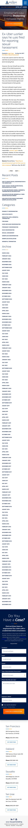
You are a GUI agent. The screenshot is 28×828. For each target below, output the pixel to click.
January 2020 (6, 391)
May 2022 (5, 354)
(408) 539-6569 (12, 805)
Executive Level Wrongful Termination (10, 217)
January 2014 (6, 598)
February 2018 (6, 457)
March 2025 (5, 282)
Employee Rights (7, 214)
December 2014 (6, 567)
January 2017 (6, 495)
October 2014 (6, 572)
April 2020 (5, 382)
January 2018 (6, 460)
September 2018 (7, 437)
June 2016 (5, 515)
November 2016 (6, 500)
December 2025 (6, 261)
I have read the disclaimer (10, 704)
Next (16, 171)
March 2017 (5, 489)
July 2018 (5, 443)
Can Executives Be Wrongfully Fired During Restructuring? (13, 195)
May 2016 (4, 518)
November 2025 (6, 264)
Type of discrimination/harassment (11, 671)
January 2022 (6, 359)
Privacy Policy (11, 707)
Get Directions (11, 742)
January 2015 (6, 564)
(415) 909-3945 (12, 737)
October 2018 (6, 434)
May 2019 (4, 414)
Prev (11, 171)
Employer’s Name (7, 696)
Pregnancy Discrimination (10, 227)
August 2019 (5, 405)
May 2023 (5, 339)
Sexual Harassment (13, 55)
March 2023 (5, 345)
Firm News (5, 55)
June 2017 (5, 480)
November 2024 (6, 293)
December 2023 (6, 319)
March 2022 (5, 356)
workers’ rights (13, 150)
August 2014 (5, 578)
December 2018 (6, 428)
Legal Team (11, 53)
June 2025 (5, 276)
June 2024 (5, 307)
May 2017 (4, 483)
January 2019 (6, 426)
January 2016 (6, 529)
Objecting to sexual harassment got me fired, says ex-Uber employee (14, 163)
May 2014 (4, 587)
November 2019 (6, 397)
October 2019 (6, 400)
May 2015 (4, 552)
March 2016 (5, 523)
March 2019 (5, 420)
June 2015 (5, 549)
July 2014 (5, 581)
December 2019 (6, 394)
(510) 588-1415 (12, 760)
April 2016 (5, 521)
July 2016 (5, 512)
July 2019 (5, 408)
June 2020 (5, 377)
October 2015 (6, 538)
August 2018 (6, 440)
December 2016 (6, 498)
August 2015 (5, 544)
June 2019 (5, 411)
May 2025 (5, 279)
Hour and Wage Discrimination (11, 224)
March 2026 (5, 253)
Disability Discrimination (9, 211)
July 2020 (5, 374)
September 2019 (7, 402)
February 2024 (6, 316)
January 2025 (6, 287)
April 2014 (5, 590)
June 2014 (5, 584)
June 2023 (5, 336)
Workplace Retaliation (9, 238)
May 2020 (5, 379)
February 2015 (6, 561)
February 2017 (6, 492)
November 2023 (6, 322)
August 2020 (6, 371)
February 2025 (6, 284)
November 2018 (6, 431)
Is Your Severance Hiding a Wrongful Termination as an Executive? (13, 190)
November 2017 (6, 466)
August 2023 (6, 330)
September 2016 (7, 506)
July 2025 (5, 273)
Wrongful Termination (9, 241)
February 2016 (6, 526)
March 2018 (5, 454)
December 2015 (6, 532)
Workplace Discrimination (10, 235)
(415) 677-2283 (21, 7)
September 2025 (7, 267)
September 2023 (7, 328)
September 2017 (7, 472)
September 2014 (7, 575)
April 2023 (5, 342)
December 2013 (6, 601)
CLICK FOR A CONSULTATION (13, 711)
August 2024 (6, 302)
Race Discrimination (8, 230)
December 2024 (6, 290)
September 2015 (7, 541)
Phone (4, 663)
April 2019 (5, 417)
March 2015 (5, 558)
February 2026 (6, 256)
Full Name (5, 647)
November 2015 (6, 535)
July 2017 (5, 477)
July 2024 (5, 305)
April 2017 (5, 486)
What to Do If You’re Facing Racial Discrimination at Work (12, 186)
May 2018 (4, 449)
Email (3, 655)
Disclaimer (4, 707)
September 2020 (7, 368)
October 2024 (6, 296)
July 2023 (5, 333)
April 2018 (5, 451)
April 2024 (5, 310)
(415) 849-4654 (12, 783)
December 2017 (6, 463)
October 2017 (6, 469)
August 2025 (6, 270)
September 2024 (7, 299)
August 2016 (5, 509)
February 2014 (6, 595)
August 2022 (6, 351)
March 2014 (5, 593)
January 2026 (6, 258)
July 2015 (5, 547)
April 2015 (5, 555)
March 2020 (5, 385)
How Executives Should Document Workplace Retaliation (12, 199)
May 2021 (4, 365)
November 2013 (6, 604)
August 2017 (5, 475)
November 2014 (6, 570)
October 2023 (6, 325)
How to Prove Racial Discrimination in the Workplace (13, 182)
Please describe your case (9, 679)
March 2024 (5, 313)
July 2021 (5, 362)
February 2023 (6, 348)
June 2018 (5, 446)
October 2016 (6, 503)
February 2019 (6, 423)
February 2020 (6, 388)
